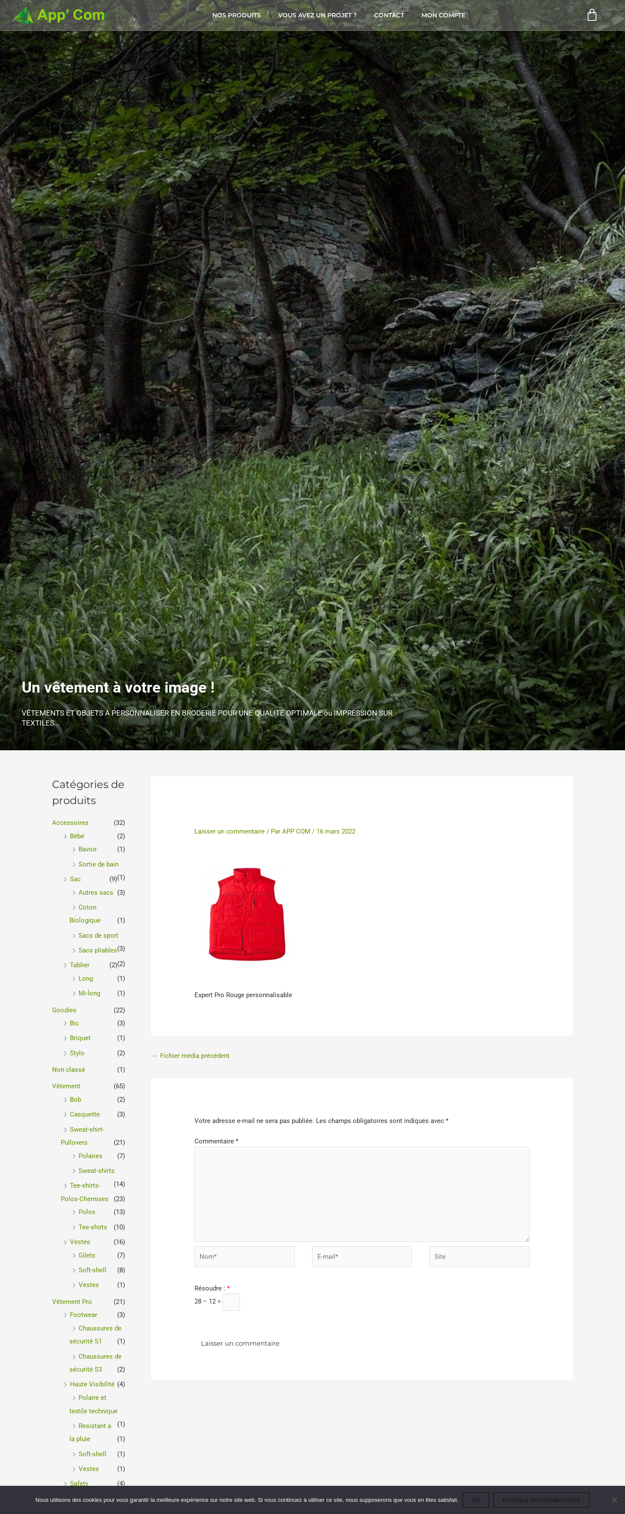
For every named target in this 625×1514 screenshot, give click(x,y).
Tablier (79, 963)
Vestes (80, 1235)
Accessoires (70, 823)
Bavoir (88, 849)
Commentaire (216, 1142)
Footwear (83, 1306)
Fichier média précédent (191, 1056)
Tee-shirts (93, 1220)
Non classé (68, 1066)
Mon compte (443, 15)
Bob (75, 1095)
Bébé (77, 836)
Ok (476, 1499)
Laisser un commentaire (229, 831)
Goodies (64, 1007)
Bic (74, 1020)
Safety (79, 1473)
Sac (75, 878)
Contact (389, 15)
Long (86, 976)
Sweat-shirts (97, 1165)
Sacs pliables (98, 948)
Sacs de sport (98, 933)
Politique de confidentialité (541, 1499)
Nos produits (236, 15)
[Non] (614, 1500)
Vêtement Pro (72, 1293)
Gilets (87, 1248)
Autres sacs (96, 891)
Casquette (85, 1109)
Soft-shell (92, 1263)
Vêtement (66, 1082)
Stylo (77, 1049)
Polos (87, 1205)
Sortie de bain (98, 863)
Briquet (80, 1034)
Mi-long (89, 991)
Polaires (90, 1150)
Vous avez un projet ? (317, 15)
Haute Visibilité (92, 1375)
